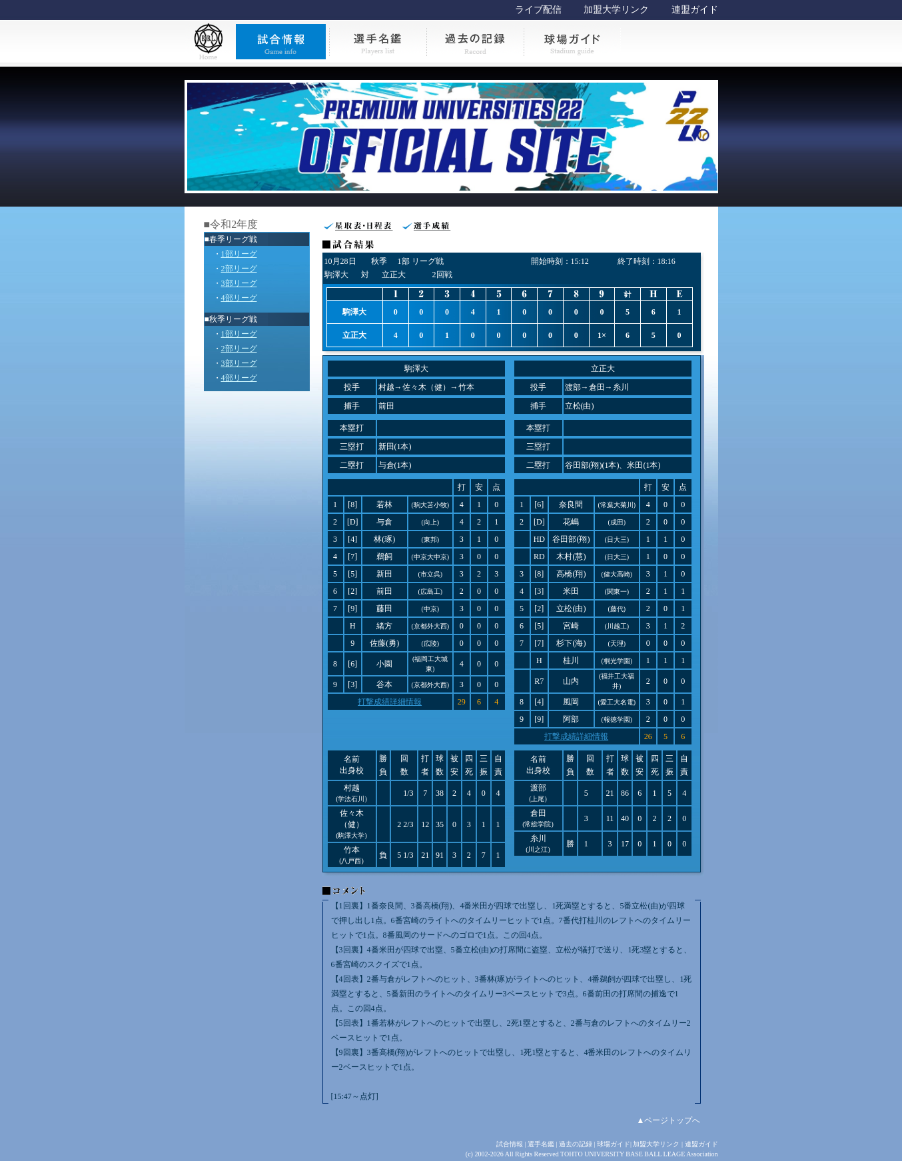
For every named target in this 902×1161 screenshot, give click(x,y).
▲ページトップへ (669, 1120)
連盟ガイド (695, 10)
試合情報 (509, 1144)
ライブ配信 (538, 10)
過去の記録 (575, 1144)
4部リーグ (239, 298)
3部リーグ (239, 283)
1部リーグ (239, 254)
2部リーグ (239, 268)
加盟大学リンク (616, 10)
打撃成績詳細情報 (390, 701)
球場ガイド (613, 1144)
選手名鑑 (541, 1144)
